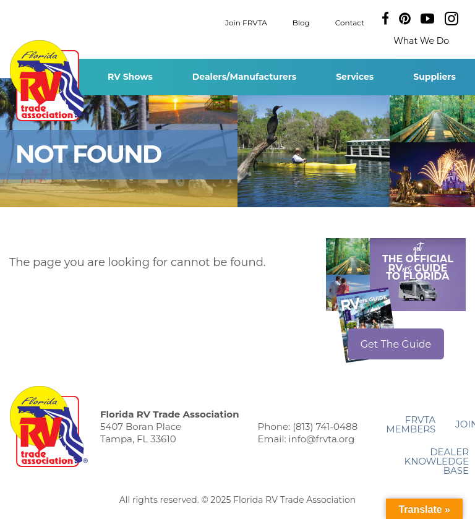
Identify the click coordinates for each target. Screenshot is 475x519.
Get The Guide (396, 344)
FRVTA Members (410, 424)
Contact (349, 22)
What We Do (421, 40)
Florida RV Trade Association (48, 80)
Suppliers (434, 76)
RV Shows (130, 76)
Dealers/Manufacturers (244, 76)
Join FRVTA (246, 22)
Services (355, 76)
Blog (301, 22)
